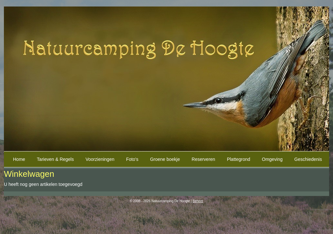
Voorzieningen (100, 159)
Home (19, 159)
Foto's (132, 159)
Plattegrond (238, 159)
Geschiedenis (308, 159)
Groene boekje (165, 159)
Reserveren (203, 159)
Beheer (198, 201)
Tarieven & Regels (55, 159)
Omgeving (272, 159)
